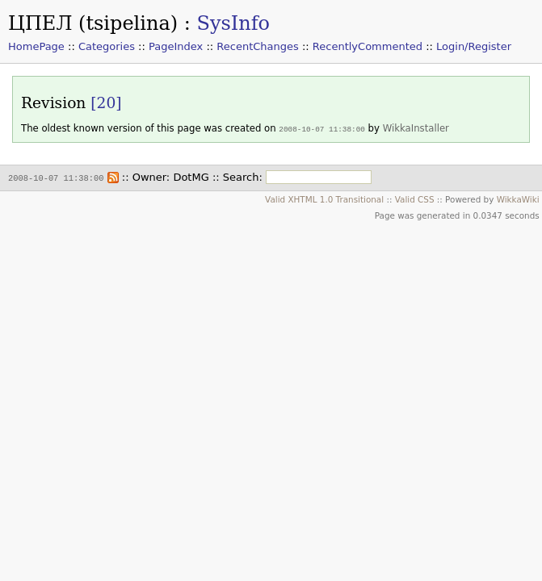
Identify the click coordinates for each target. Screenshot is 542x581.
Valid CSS (415, 198)
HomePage (36, 46)
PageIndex (176, 46)
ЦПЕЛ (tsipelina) (93, 23)
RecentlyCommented (367, 46)
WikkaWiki (518, 198)
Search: (243, 176)
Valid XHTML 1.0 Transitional (324, 198)
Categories (106, 46)
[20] (105, 102)
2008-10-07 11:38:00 (322, 128)
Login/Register (473, 46)
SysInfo (233, 23)
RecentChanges (257, 46)
